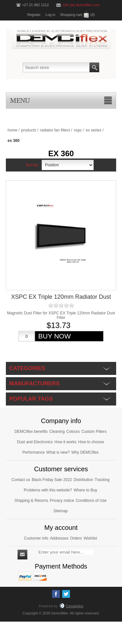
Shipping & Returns (31, 500)
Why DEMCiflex (85, 452)
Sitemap (60, 511)
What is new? (58, 452)
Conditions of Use (91, 500)
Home (12, 130)
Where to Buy (85, 490)
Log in (50, 15)
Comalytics (71, 606)
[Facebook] (56, 594)
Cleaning (56, 431)
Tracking (102, 479)
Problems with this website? (48, 490)
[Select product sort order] (68, 165)
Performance (33, 452)
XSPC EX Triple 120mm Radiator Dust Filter (61, 300)
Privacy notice (62, 500)
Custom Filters (93, 431)
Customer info (36, 538)
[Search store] (56, 67)
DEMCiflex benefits (30, 431)
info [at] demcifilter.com (81, 5)
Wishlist (90, 538)
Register (34, 15)
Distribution (83, 479)
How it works (65, 442)
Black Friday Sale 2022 (52, 479)
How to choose (91, 442)
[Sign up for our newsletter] (65, 552)
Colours (73, 431)
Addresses (59, 538)
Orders (76, 538)
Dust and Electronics (35, 442)
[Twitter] (66, 594)
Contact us (20, 479)
